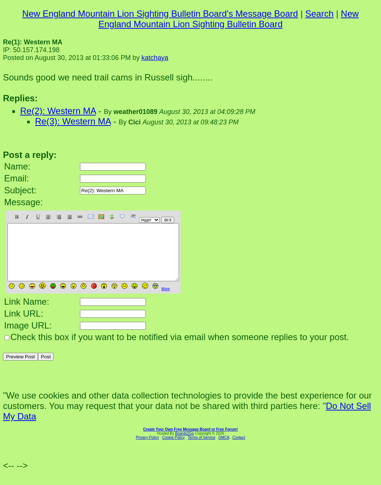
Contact (238, 449)
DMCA (223, 449)
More (165, 300)
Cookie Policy (173, 449)
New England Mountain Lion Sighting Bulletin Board (228, 19)
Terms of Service (201, 449)
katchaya (154, 57)
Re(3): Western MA (73, 121)
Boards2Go (184, 445)
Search (319, 14)
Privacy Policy (147, 449)
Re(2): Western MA (58, 111)
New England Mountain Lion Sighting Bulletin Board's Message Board (160, 14)
